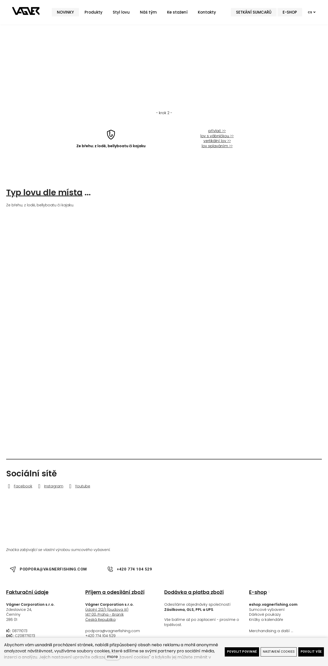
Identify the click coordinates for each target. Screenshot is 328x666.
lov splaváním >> (217, 149)
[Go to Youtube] (78, 489)
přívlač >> (217, 134)
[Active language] (309, 14)
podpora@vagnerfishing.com (112, 633)
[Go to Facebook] (19, 489)
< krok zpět (164, 68)
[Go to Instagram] (49, 489)
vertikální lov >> (217, 144)
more (112, 657)
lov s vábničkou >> (217, 139)
